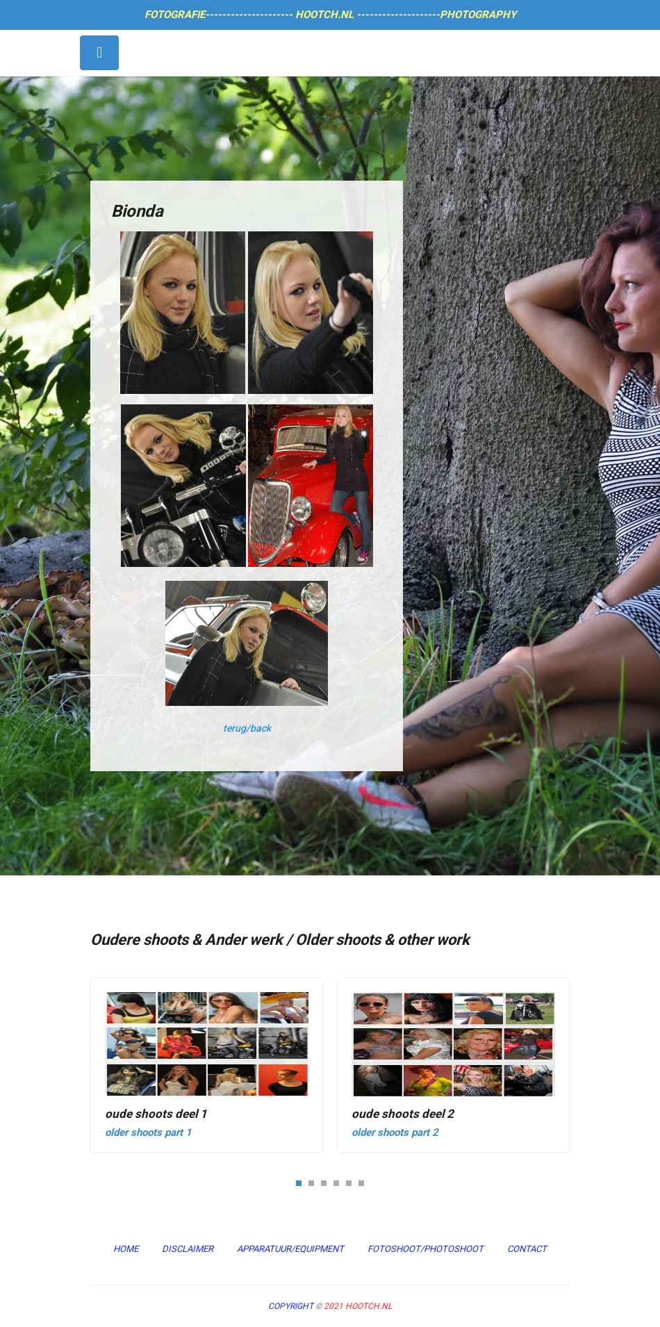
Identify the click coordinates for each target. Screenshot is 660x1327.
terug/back (247, 728)
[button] (298, 1182)
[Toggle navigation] (99, 52)
